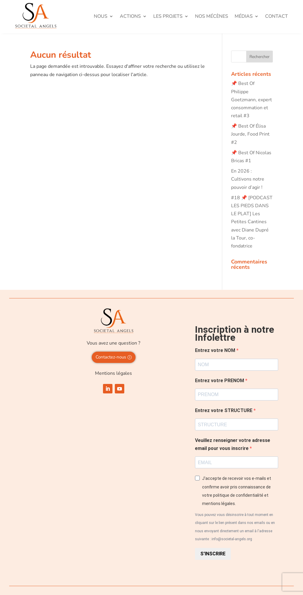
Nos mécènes (211, 17)
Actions (130, 17)
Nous (100, 17)
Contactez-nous (111, 357)
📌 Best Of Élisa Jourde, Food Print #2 (250, 134)
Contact (276, 17)
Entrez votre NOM (215, 350)
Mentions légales (113, 373)
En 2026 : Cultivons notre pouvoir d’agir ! (247, 179)
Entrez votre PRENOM (220, 380)
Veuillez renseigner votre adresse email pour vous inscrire (232, 444)
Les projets (168, 17)
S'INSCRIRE (212, 554)
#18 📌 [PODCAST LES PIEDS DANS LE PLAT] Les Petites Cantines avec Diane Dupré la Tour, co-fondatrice (252, 221)
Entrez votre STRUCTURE (224, 410)
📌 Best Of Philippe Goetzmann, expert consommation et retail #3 (251, 99)
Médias (244, 17)
